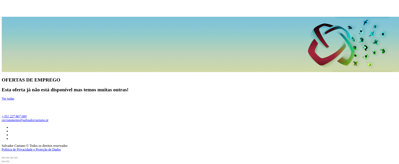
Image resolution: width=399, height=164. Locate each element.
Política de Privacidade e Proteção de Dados (31, 149)
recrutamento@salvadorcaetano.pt (25, 120)
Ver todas (8, 98)
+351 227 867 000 (14, 116)
